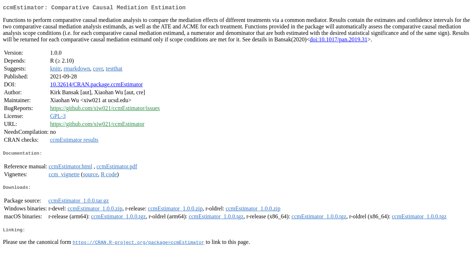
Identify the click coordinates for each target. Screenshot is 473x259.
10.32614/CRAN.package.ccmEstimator (96, 86)
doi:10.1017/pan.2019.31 (338, 41)
